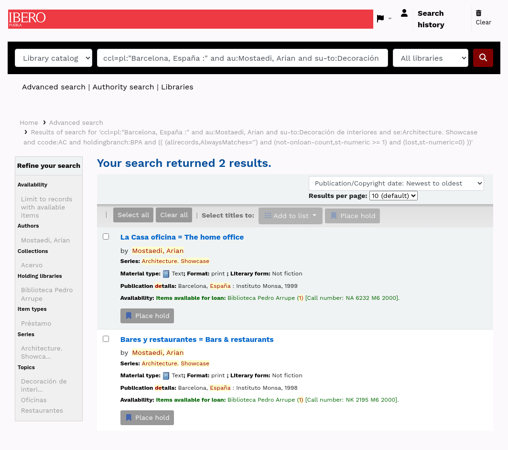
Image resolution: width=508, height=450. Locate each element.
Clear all (174, 215)
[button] (384, 19)
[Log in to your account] (404, 13)
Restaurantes (42, 410)
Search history (431, 19)
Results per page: (339, 195)
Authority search (123, 86)
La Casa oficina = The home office (182, 237)
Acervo (32, 265)
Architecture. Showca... (41, 352)
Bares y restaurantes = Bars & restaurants (197, 339)
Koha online (32, 19)
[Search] (483, 58)
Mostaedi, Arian (45, 240)
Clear (484, 18)
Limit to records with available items (46, 207)
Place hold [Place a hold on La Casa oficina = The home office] (147, 315)
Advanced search (54, 86)
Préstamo (36, 323)
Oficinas (34, 400)
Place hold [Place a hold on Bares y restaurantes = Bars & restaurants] (147, 417)
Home (29, 122)
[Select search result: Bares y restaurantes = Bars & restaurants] (106, 339)
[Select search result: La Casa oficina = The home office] (106, 236)
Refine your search (49, 165)
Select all (133, 215)
